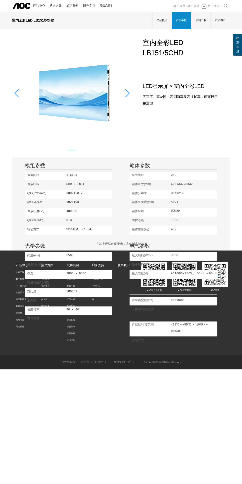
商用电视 (20, 434)
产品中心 (39, 5)
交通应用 (71, 455)
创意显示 (20, 407)
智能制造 (71, 434)
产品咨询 (220, 20)
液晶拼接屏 (21, 414)
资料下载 (201, 20)
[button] (127, 93)
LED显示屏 (21, 400)
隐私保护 (99, 476)
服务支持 (89, 5)
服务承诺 (96, 386)
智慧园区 (71, 427)
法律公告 (85, 476)
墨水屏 (19, 427)
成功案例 (72, 5)
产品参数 (181, 20)
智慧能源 (71, 407)
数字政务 (71, 421)
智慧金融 (71, 414)
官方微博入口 (69, 476)
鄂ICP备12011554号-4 (124, 476)
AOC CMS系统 (98, 410)
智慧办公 (45, 386)
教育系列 (20, 421)
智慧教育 (45, 400)
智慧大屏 (45, 407)
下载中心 (96, 400)
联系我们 (106, 5)
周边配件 (20, 441)
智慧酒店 (71, 393)
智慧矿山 (45, 421)
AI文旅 (44, 414)
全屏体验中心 (98, 393)
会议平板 (20, 386)
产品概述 (162, 20)
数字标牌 (20, 393)
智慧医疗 (71, 441)
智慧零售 (71, 400)
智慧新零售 (46, 393)
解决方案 (56, 5)
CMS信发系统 (47, 427)
